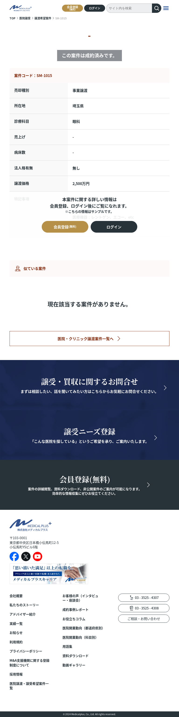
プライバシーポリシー (26, 651)
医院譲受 (25, 18)
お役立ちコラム (73, 619)
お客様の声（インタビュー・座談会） (80, 598)
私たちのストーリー (24, 605)
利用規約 (16, 642)
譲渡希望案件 (42, 18)
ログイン (94, 8)
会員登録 (72, 8)
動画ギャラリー (73, 665)
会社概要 (16, 596)
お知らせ (16, 632)
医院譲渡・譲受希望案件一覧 (29, 685)
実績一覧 (16, 623)
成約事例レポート (75, 609)
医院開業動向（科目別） (80, 637)
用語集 (67, 646)
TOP (12, 18)
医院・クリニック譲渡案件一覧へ (86, 338)
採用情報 (16, 674)
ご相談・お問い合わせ (143, 618)
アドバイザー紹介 (23, 614)
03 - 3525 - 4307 (147, 597)
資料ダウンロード (75, 656)
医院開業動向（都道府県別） (83, 628)
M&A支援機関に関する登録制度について (29, 662)
